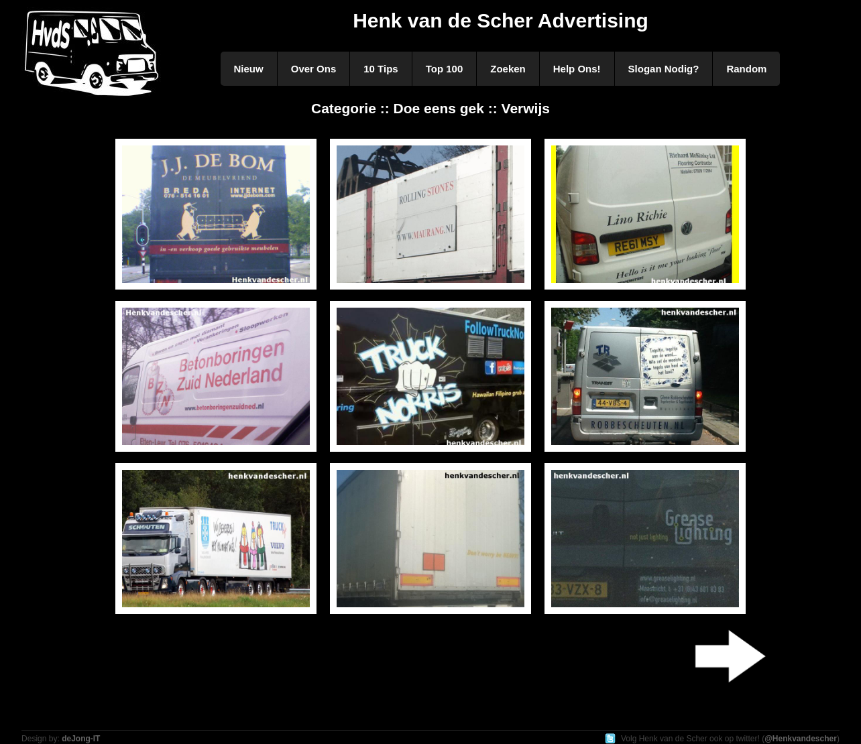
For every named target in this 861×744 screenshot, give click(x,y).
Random (746, 68)
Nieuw (249, 68)
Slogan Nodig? (663, 68)
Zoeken (508, 68)
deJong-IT (81, 738)
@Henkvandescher (800, 738)
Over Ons (314, 68)
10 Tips (380, 68)
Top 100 (444, 68)
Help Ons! (577, 68)
